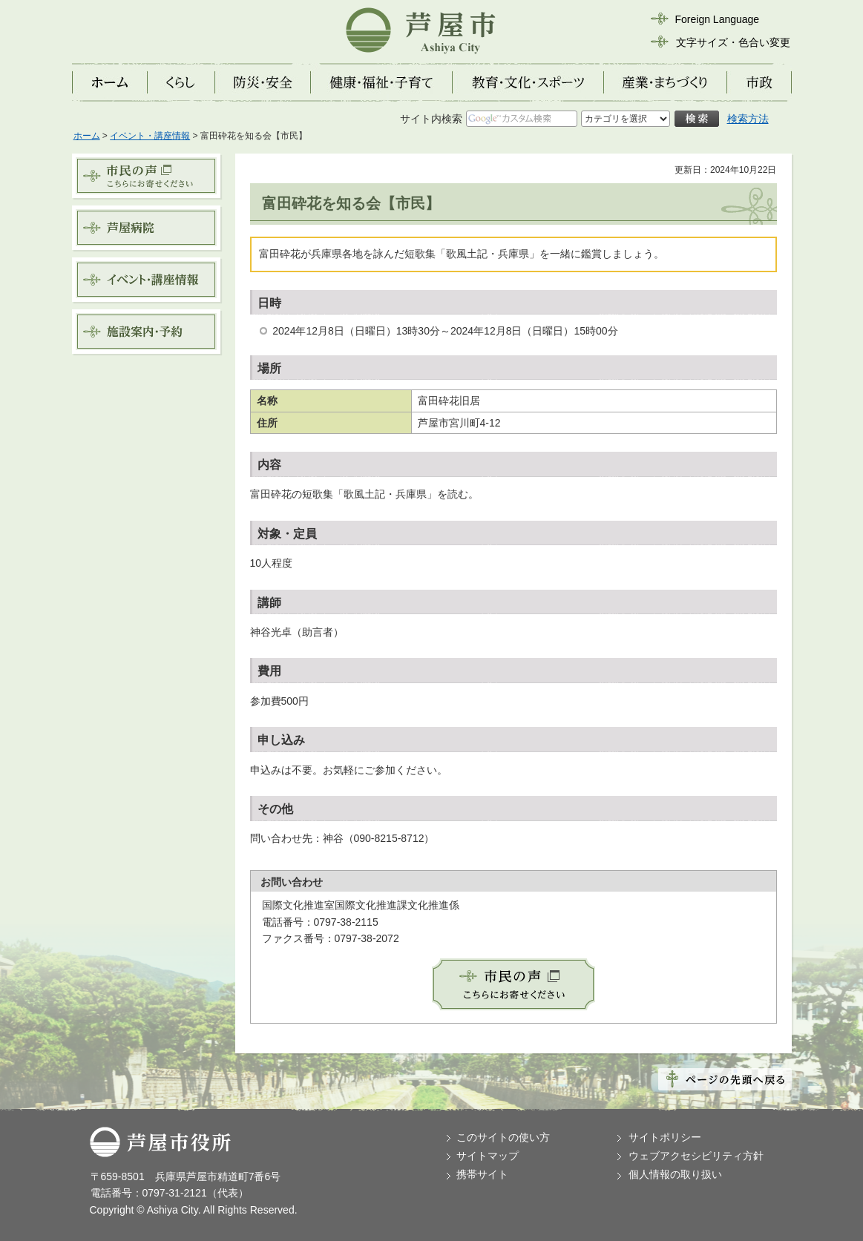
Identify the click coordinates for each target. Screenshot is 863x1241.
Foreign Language (717, 19)
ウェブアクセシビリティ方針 (696, 1156)
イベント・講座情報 (150, 136)
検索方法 (748, 119)
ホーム (86, 136)
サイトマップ (487, 1156)
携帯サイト (482, 1174)
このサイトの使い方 (503, 1137)
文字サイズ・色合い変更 (733, 42)
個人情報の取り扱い (675, 1174)
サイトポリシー (665, 1137)
